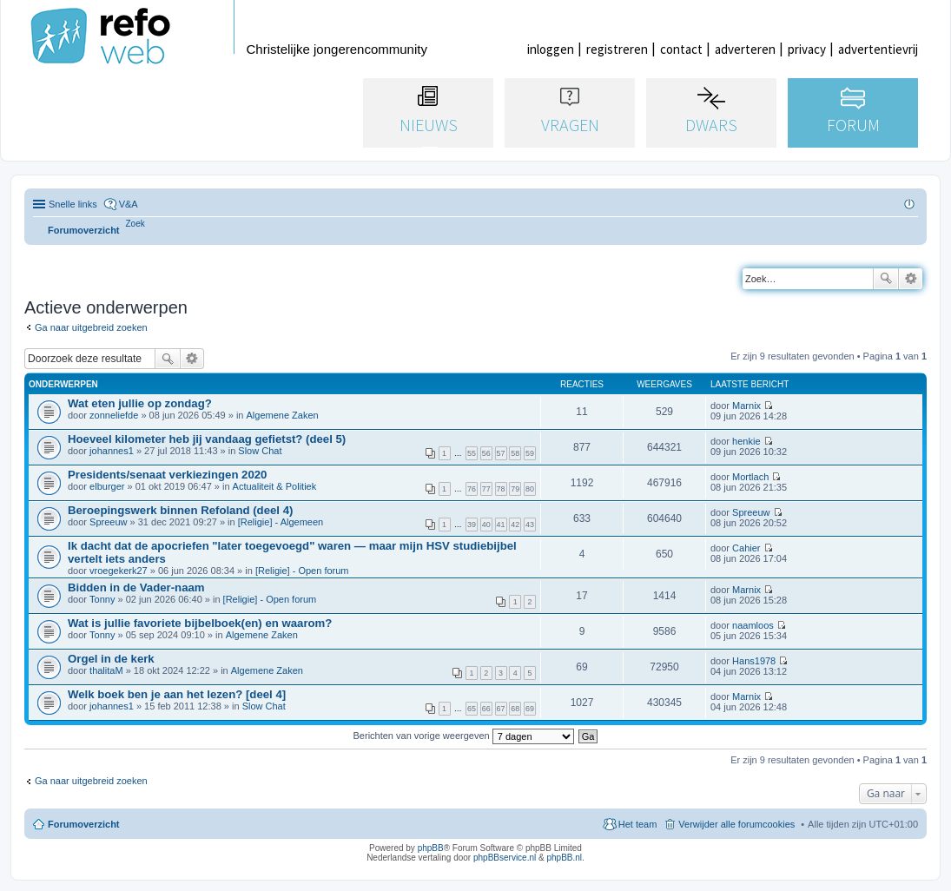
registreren (617, 49)
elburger (106, 486)
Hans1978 (754, 661)
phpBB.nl (564, 857)
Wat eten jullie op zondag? (140, 403)
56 (486, 453)
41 (501, 524)
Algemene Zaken (283, 415)
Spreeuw (108, 522)
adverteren (745, 49)
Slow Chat (259, 451)
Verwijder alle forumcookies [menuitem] (736, 824)
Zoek (886, 278)
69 (529, 708)
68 (515, 708)
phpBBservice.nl (504, 857)
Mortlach (750, 477)
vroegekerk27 (118, 570)
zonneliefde (113, 415)
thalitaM (106, 670)
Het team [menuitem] (637, 824)
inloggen (550, 49)
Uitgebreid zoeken (910, 278)
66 (486, 708)
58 (515, 453)
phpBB (431, 848)
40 (486, 524)
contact (681, 49)
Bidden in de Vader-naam (136, 587)
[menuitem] (135, 223)
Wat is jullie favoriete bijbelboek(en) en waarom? (200, 623)
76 (471, 489)
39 (471, 524)
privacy (807, 49)
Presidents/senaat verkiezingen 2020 (167, 474)
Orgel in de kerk (111, 658)
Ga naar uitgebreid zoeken (91, 327)
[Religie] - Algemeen (280, 522)
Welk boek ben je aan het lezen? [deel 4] (177, 694)
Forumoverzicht (84, 824)
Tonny (102, 599)
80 (529, 489)
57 (501, 453)
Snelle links (73, 204)
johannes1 (111, 451)
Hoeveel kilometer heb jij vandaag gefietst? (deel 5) (207, 439)
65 (471, 708)
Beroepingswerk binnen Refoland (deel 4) (180, 510)
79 (515, 489)
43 (529, 524)
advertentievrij (878, 49)
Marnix (746, 405)
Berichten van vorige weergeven (463, 735)
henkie (746, 441)
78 (501, 489)
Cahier (746, 548)
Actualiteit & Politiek (275, 486)
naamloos (753, 625)
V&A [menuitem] (128, 204)
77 (486, 489)
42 (515, 524)
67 (501, 708)
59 (529, 453)
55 (471, 453)
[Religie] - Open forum (302, 570)
